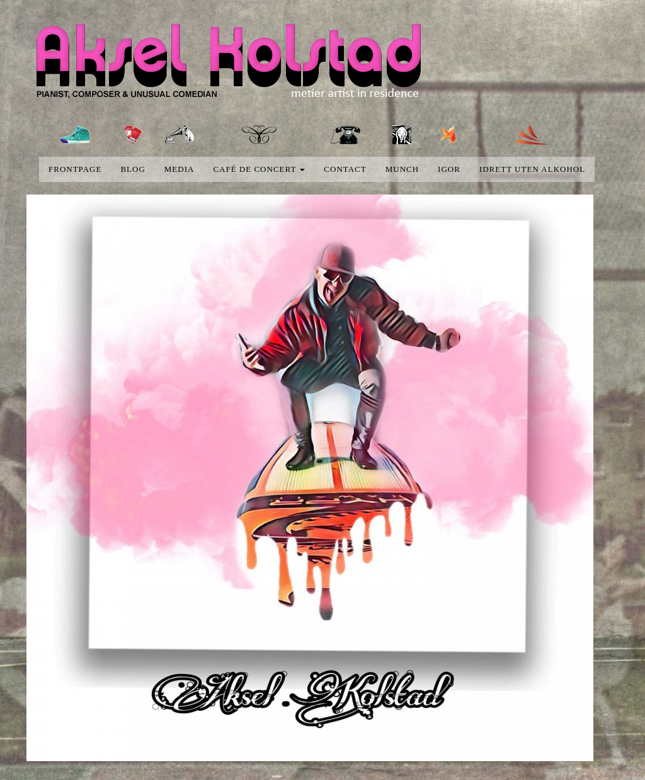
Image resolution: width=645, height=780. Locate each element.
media (179, 169)
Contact (345, 169)
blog (132, 169)
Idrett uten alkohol (532, 169)
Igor (449, 169)
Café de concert (259, 169)
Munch (402, 169)
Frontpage (75, 169)
